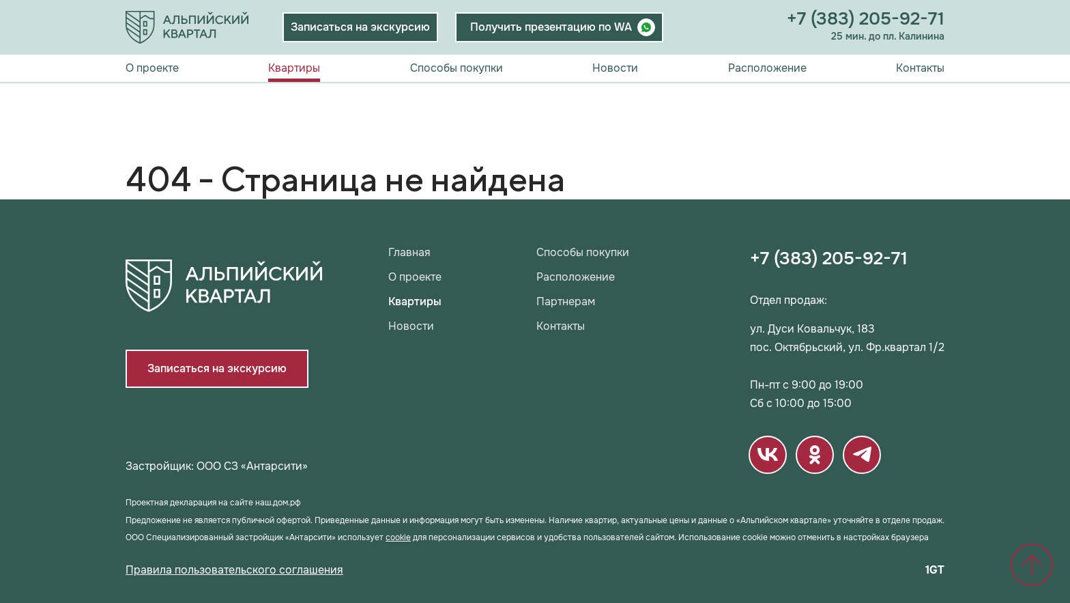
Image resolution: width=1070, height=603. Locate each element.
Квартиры (294, 68)
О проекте (152, 68)
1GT (934, 570)
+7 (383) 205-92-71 (865, 19)
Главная (409, 252)
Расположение (767, 68)
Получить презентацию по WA (551, 27)
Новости (615, 68)
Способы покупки (456, 68)
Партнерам (565, 301)
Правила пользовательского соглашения (234, 570)
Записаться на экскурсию (360, 27)
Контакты (920, 68)
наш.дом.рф (278, 502)
